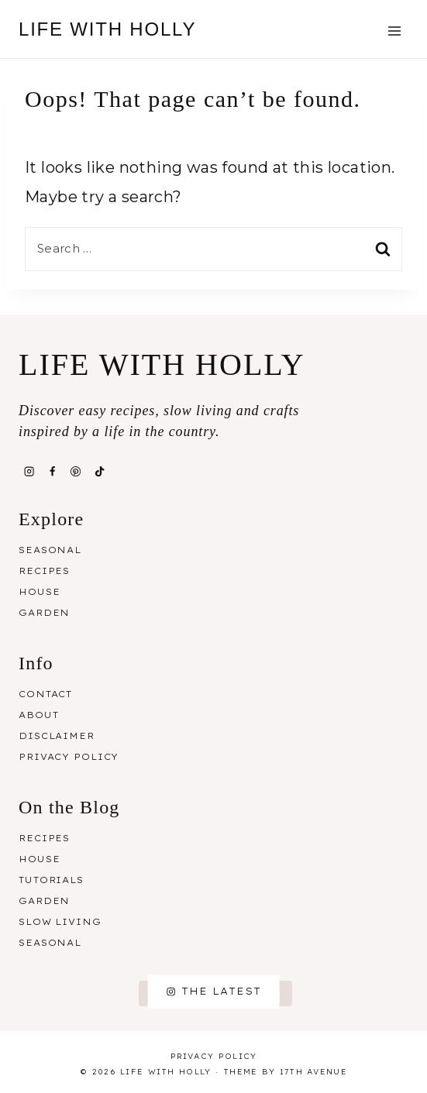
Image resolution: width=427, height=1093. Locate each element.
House (39, 591)
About (38, 715)
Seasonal (50, 550)
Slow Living (60, 921)
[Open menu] (394, 31)
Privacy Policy (69, 756)
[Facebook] (52, 472)
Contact (45, 694)
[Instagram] (29, 472)
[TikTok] (99, 472)
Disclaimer (57, 735)
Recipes (44, 570)
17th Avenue (313, 1071)
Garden (44, 612)
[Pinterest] (76, 472)
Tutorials (51, 880)
